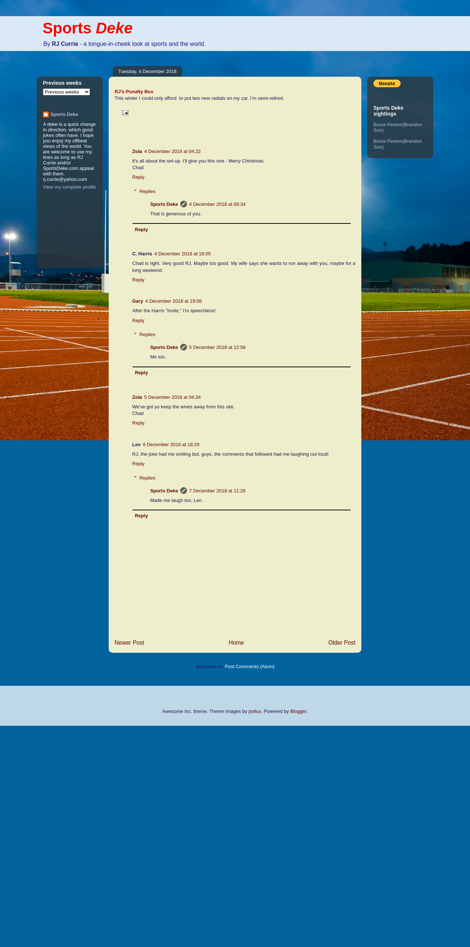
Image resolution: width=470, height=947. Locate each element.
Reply (138, 177)
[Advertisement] (29, 835)
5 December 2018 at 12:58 (217, 347)
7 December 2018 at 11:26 (217, 490)
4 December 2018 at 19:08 (173, 301)
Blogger (298, 711)
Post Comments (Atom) (249, 666)
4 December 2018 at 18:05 (182, 253)
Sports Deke (164, 204)
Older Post (341, 643)
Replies (147, 191)
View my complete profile (69, 187)
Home (236, 643)
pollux (255, 711)
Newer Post (129, 643)
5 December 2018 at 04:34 (172, 397)
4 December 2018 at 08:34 (217, 204)
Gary (137, 301)
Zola (137, 151)
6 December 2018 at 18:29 (171, 444)
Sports (88, 28)
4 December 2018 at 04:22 (172, 151)
